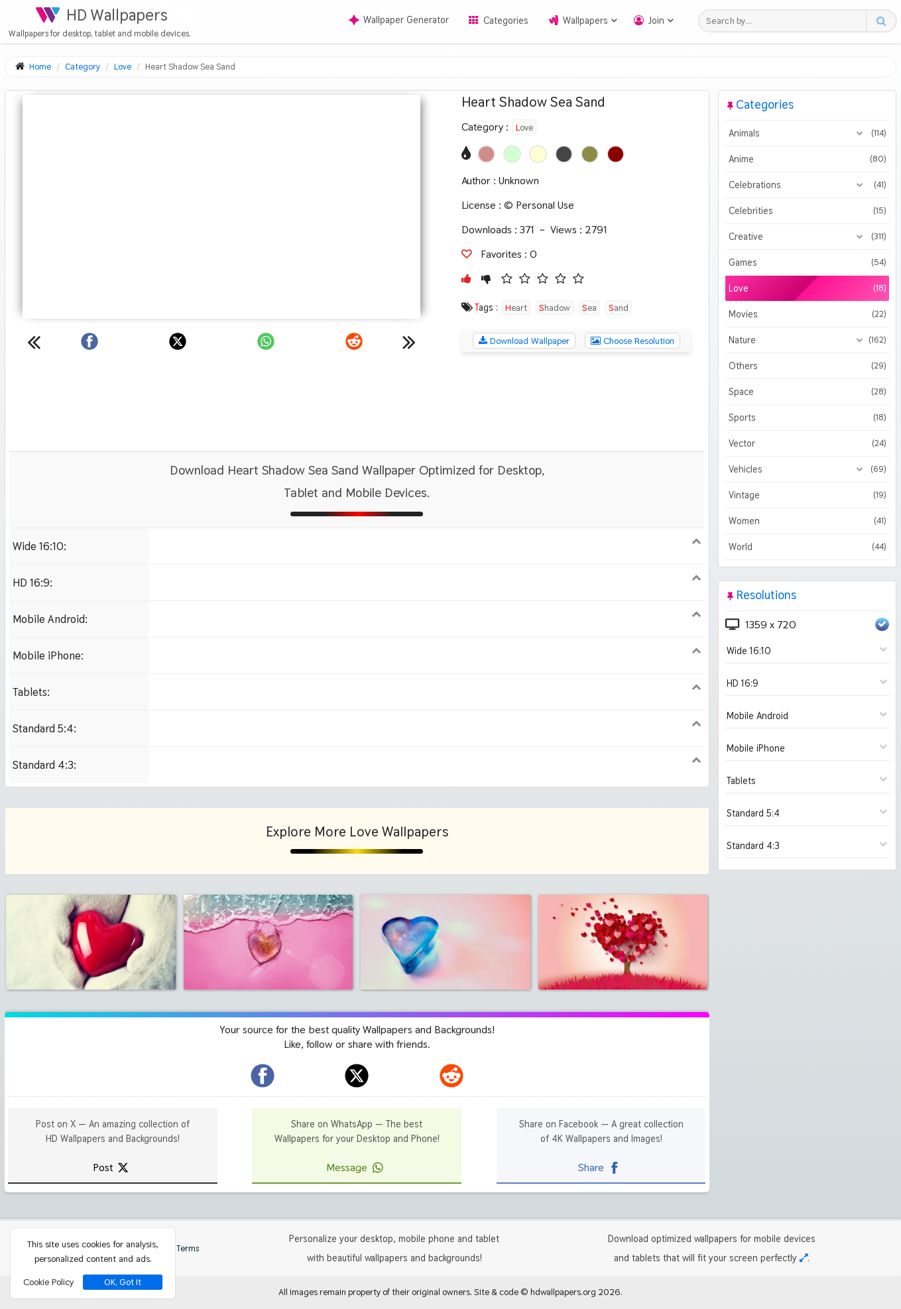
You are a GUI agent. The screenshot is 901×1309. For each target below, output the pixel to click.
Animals (807, 133)
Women (807, 521)
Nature (807, 340)
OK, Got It (122, 1282)
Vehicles (807, 469)
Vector (807, 443)
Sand (619, 307)
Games (807, 262)
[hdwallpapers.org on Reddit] (451, 1076)
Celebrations (807, 185)
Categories (505, 21)
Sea (589, 307)
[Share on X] (177, 341)
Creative (807, 236)
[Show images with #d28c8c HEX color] (486, 154)
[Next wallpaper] (409, 341)
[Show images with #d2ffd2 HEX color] (512, 154)
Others (807, 366)
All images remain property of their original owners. (375, 1292)
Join (656, 21)
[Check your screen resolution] (804, 1258)
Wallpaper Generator (399, 20)
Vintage (807, 495)
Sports (807, 417)
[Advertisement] (356, 401)
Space (807, 391)
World (807, 547)
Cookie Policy (48, 1282)
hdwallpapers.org (563, 1292)
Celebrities (807, 210)
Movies (807, 314)
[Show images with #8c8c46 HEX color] (590, 154)
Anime (807, 159)
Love (524, 127)
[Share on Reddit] (354, 341)
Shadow (554, 307)
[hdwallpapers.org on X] (357, 1076)
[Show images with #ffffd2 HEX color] (538, 154)
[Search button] (881, 21)
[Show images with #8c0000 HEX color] (616, 154)
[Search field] (786, 21)
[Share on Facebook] (89, 341)
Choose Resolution (632, 341)
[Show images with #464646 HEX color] (564, 154)
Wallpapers (585, 21)
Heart (516, 307)
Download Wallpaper (524, 341)
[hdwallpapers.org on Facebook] (262, 1076)
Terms (181, 1248)
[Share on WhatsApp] (265, 341)
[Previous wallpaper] (34, 341)
